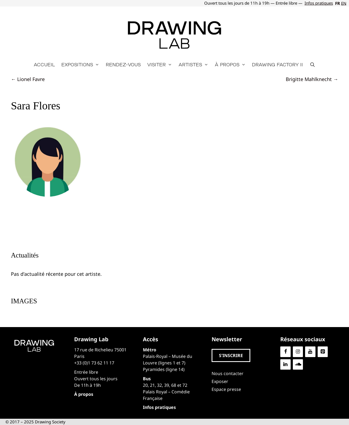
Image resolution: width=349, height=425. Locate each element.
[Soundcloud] (298, 364)
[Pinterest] (323, 351)
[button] (231, 355)
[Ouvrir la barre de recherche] (312, 64)
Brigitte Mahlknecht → (312, 79)
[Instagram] (298, 351)
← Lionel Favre (28, 79)
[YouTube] (310, 351)
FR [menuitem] (337, 3)
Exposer (220, 381)
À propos (232, 64)
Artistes (195, 64)
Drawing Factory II (277, 64)
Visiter (161, 64)
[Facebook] (285, 351)
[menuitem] (337, 3)
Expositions (82, 64)
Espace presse (226, 389)
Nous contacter (227, 373)
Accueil (44, 64)
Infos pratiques (319, 3)
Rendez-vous (123, 64)
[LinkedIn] (285, 364)
